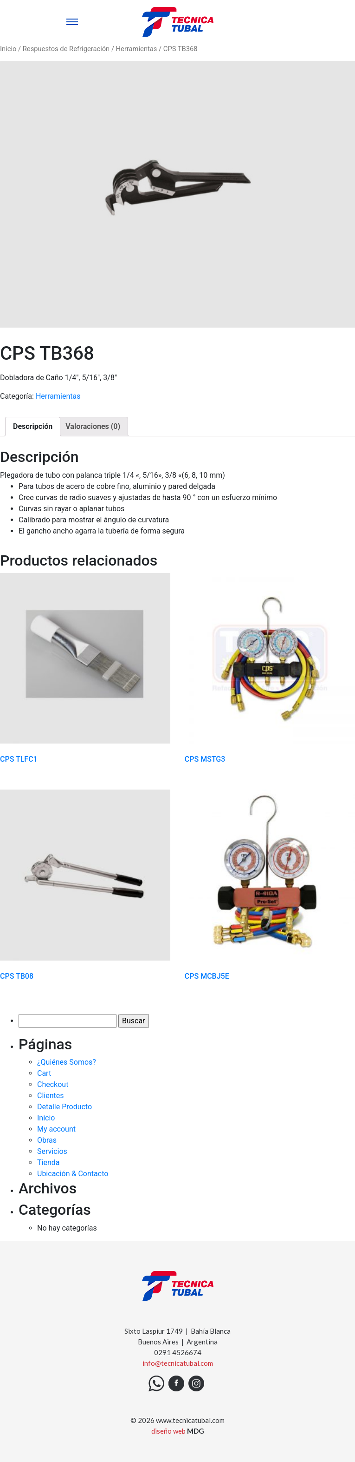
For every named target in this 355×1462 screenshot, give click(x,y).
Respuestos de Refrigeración (66, 49)
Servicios (52, 1151)
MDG (195, 1431)
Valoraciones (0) (92, 426)
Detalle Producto (64, 1106)
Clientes (50, 1095)
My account (56, 1129)
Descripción (32, 426)
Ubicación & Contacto (72, 1173)
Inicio (8, 49)
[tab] (32, 426)
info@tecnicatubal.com (177, 1363)
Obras (47, 1140)
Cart (44, 1073)
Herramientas (136, 49)
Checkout (52, 1084)
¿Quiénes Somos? (66, 1062)
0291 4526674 (177, 1352)
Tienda (48, 1162)
